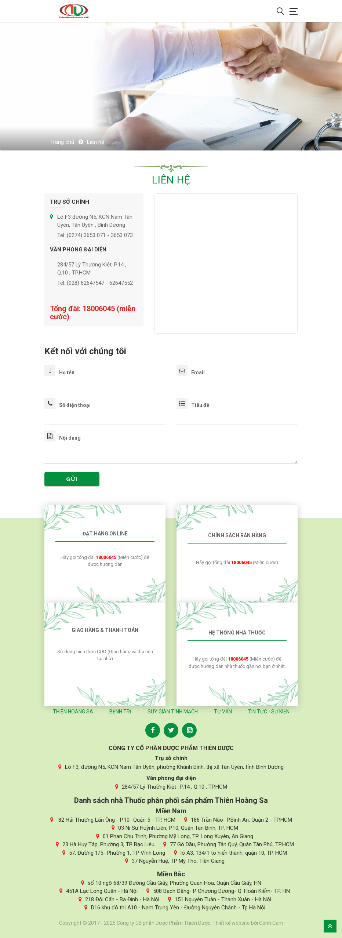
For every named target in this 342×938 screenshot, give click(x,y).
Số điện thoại (67, 405)
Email (191, 372)
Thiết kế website (231, 923)
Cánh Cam (271, 923)
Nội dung (62, 437)
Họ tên (59, 372)
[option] (171, 86)
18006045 (100, 308)
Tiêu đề (193, 405)
